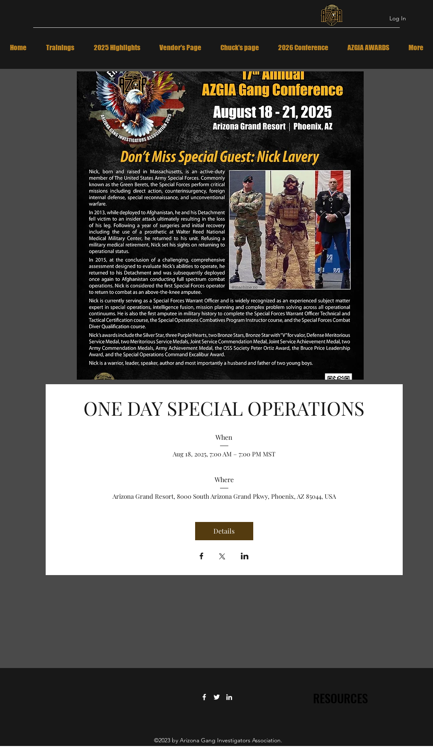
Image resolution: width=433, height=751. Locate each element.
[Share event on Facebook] (201, 557)
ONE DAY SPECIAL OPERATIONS (224, 408)
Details (224, 531)
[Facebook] (204, 697)
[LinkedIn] (229, 697)
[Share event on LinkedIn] (245, 557)
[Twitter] (217, 697)
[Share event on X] (222, 557)
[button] (220, 225)
